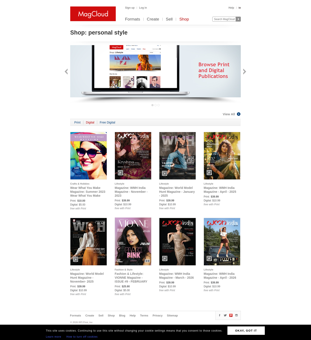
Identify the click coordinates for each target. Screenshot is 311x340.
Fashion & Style (124, 269)
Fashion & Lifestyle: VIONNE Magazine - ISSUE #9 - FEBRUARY (131, 277)
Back (67, 72)
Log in (143, 7)
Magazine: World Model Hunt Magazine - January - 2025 (177, 191)
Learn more (53, 336)
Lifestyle (119, 183)
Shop (184, 19)
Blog (122, 315)
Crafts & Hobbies (79, 183)
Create (153, 19)
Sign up (130, 7)
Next (244, 72)
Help (231, 7)
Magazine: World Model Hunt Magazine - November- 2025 (87, 277)
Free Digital (107, 122)
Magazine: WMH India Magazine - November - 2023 (131, 191)
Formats (132, 19)
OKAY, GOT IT (246, 330)
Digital (90, 122)
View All (232, 114)
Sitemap (172, 315)
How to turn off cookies (82, 336)
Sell (169, 19)
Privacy (158, 315)
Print (77, 122)
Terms (144, 315)
